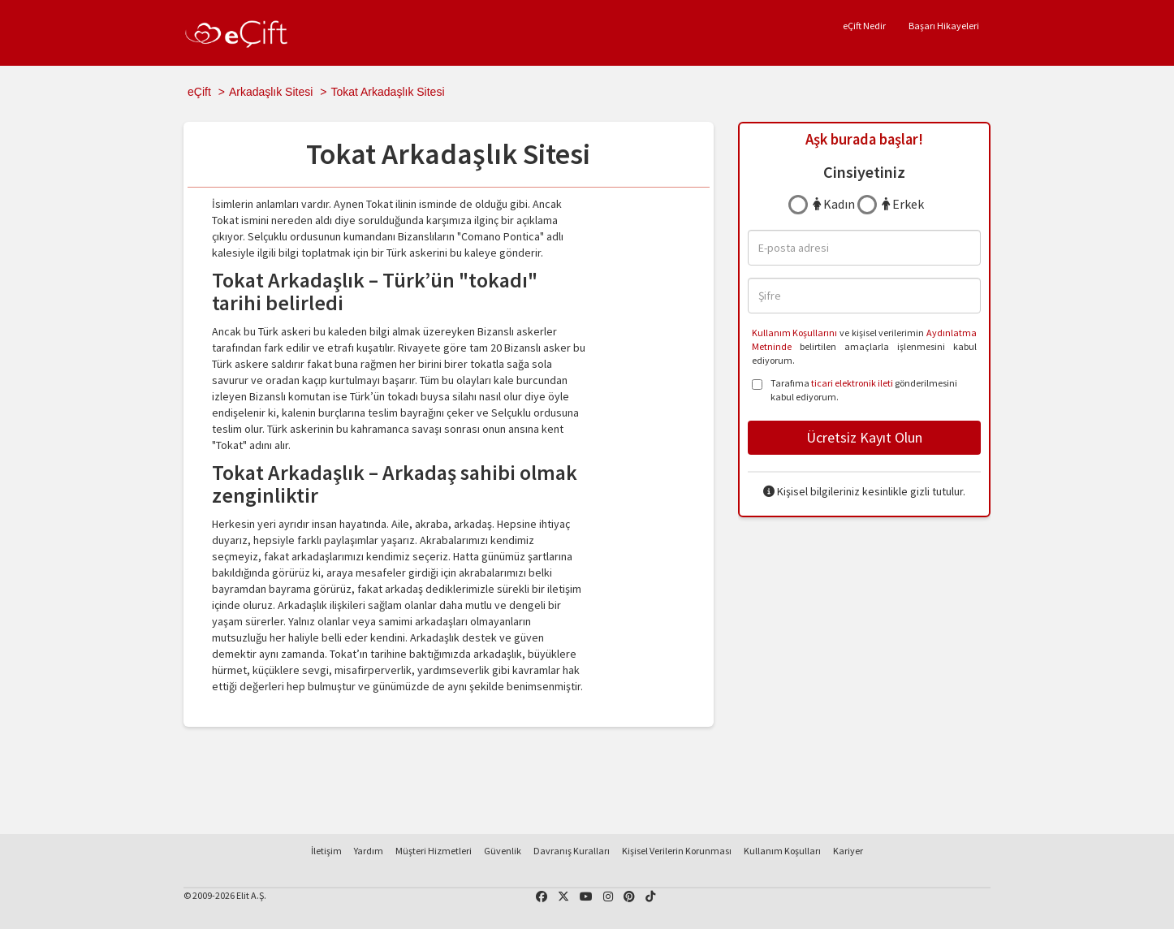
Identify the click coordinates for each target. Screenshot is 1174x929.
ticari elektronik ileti (852, 383)
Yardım (368, 851)
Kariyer (848, 851)
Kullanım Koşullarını (795, 332)
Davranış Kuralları (571, 851)
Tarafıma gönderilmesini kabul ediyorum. (854, 389)
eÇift (199, 91)
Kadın (834, 204)
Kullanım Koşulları (782, 851)
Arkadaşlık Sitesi (271, 91)
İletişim (326, 851)
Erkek (903, 204)
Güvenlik (502, 851)
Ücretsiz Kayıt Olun (864, 437)
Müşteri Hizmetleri (433, 851)
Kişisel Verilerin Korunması (677, 851)
